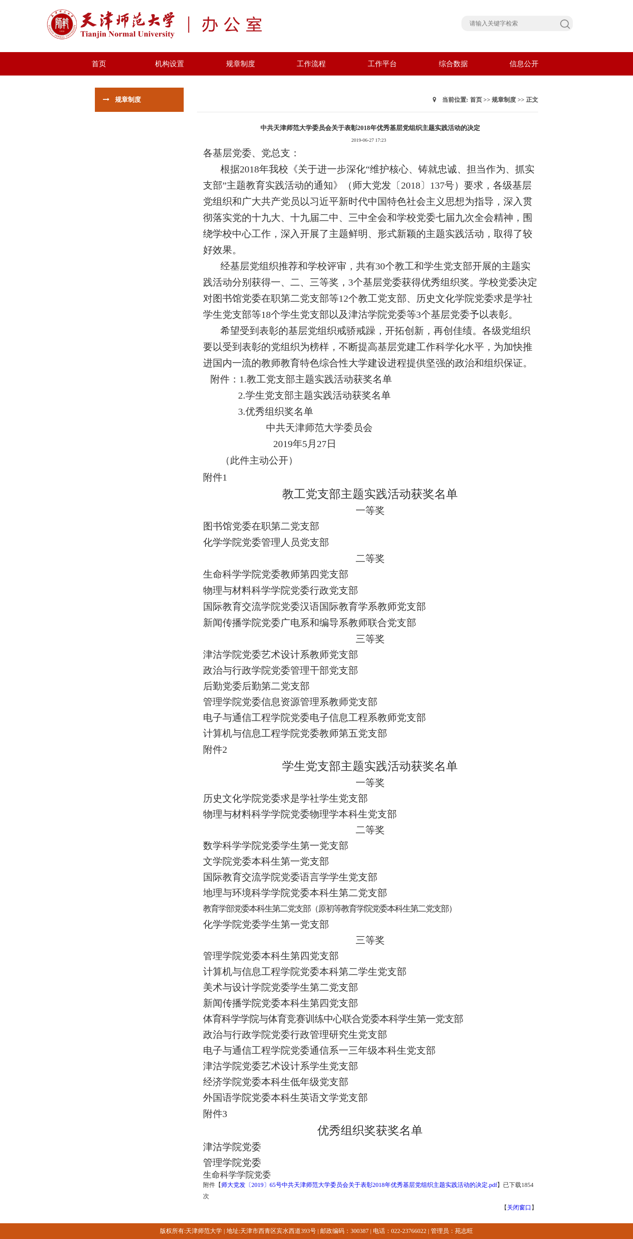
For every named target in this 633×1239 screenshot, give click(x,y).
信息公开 (524, 64)
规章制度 (240, 64)
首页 (99, 64)
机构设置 (169, 64)
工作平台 (382, 64)
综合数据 (453, 64)
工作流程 (311, 64)
